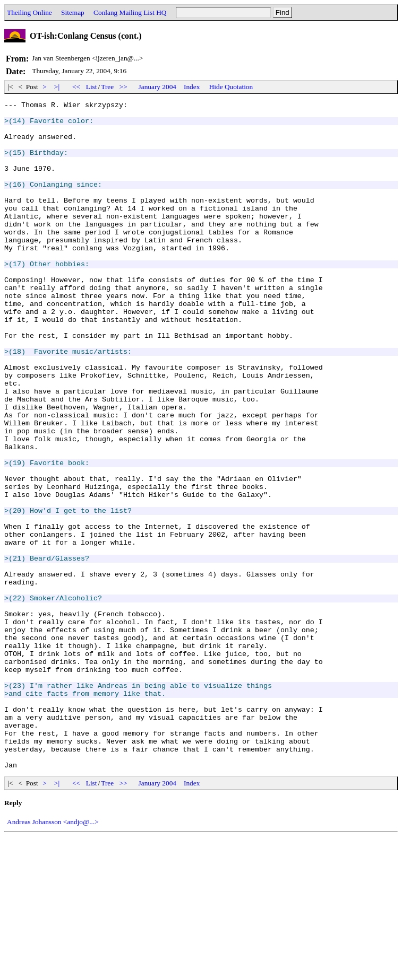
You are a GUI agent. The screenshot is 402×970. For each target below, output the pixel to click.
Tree (107, 87)
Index (192, 87)
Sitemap (72, 12)
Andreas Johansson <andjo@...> (53, 955)
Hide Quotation (231, 87)
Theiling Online (29, 12)
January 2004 (157, 87)
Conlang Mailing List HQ (129, 12)
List (91, 87)
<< (76, 87)
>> (124, 87)
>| (57, 87)
